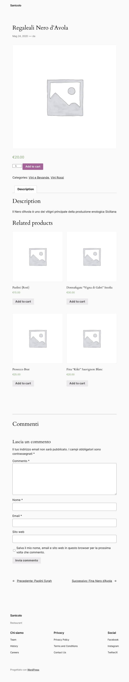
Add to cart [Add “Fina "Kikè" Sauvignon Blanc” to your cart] (77, 383)
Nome (17, 500)
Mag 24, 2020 (20, 36)
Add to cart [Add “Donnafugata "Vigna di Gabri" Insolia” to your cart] (77, 301)
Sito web (18, 532)
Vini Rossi (57, 177)
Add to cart (32, 166)
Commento (21, 461)
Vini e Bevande (39, 177)
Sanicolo (15, 5)
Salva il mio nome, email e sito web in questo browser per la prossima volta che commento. (63, 550)
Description (25, 189)
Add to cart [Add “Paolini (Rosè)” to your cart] (23, 301)
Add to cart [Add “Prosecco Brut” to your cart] (23, 383)
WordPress (33, 669)
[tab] (25, 189)
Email (17, 516)
